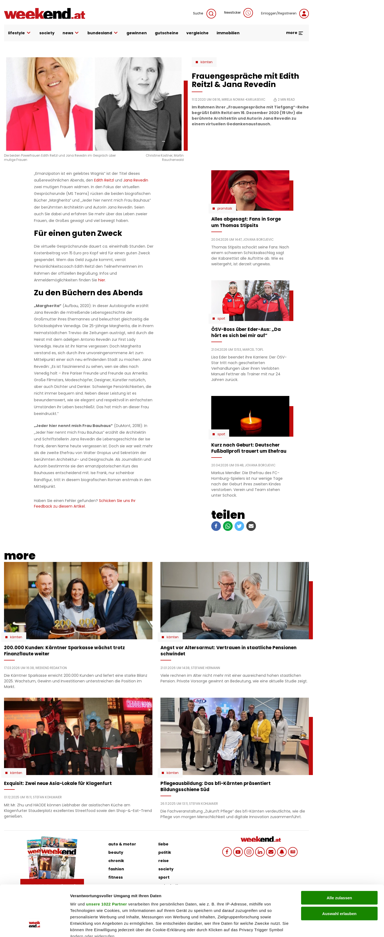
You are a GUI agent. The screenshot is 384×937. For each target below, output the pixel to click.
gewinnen (136, 33)
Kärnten (207, 62)
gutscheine (166, 33)
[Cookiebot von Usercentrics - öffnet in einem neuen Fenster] (34, 927)
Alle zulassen (339, 854)
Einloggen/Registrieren (285, 13)
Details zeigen (284, 926)
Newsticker (238, 13)
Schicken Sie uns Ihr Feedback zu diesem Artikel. (85, 503)
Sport (221, 318)
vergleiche (197, 33)
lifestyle (19, 33)
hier (101, 280)
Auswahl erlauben (339, 870)
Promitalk (224, 208)
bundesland (102, 33)
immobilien (228, 33)
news (71, 33)
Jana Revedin (135, 180)
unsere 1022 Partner (106, 860)
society (47, 33)
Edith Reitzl (104, 180)
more (295, 32)
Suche (204, 13)
